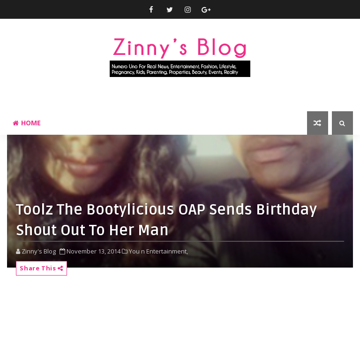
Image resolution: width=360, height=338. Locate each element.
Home (27, 122)
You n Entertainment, (158, 251)
